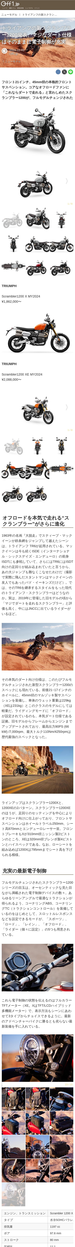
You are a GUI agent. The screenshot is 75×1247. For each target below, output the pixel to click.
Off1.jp (13, 53)
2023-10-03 (16, 50)
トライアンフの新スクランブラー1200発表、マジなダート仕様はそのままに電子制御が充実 (37, 34)
